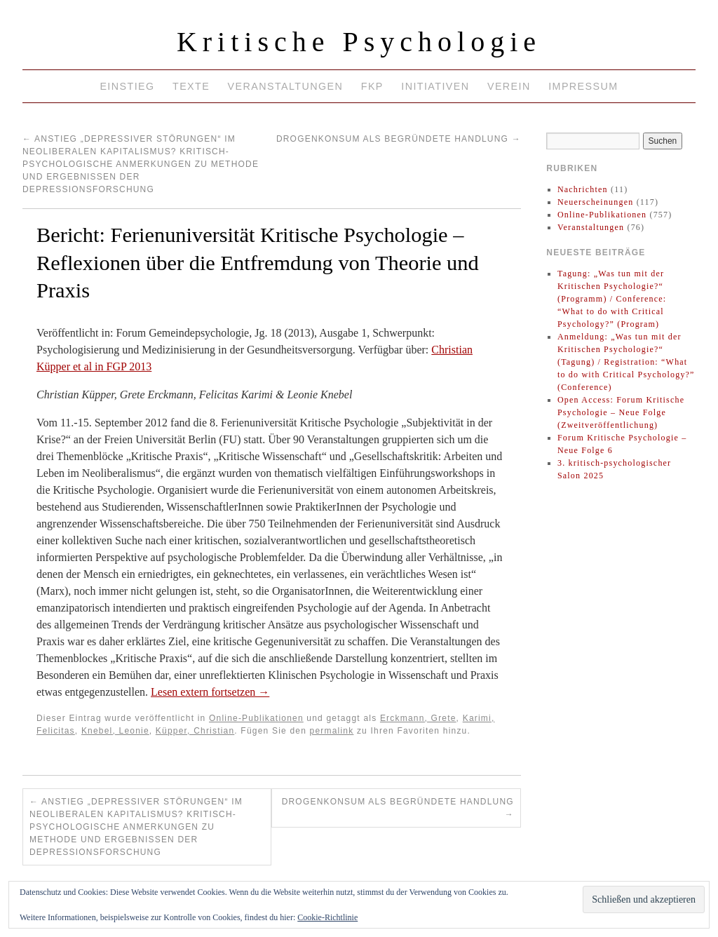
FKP (372, 86)
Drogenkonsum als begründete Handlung (398, 139)
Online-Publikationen (256, 718)
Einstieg (127, 86)
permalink (332, 731)
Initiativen (435, 86)
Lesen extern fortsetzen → (210, 692)
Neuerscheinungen (595, 202)
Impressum (583, 86)
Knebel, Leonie (115, 731)
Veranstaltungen (286, 86)
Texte (191, 86)
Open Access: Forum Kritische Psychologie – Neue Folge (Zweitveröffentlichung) (620, 412)
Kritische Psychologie (359, 42)
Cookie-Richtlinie (327, 917)
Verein (509, 86)
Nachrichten (582, 189)
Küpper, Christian (195, 731)
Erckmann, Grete (418, 718)
